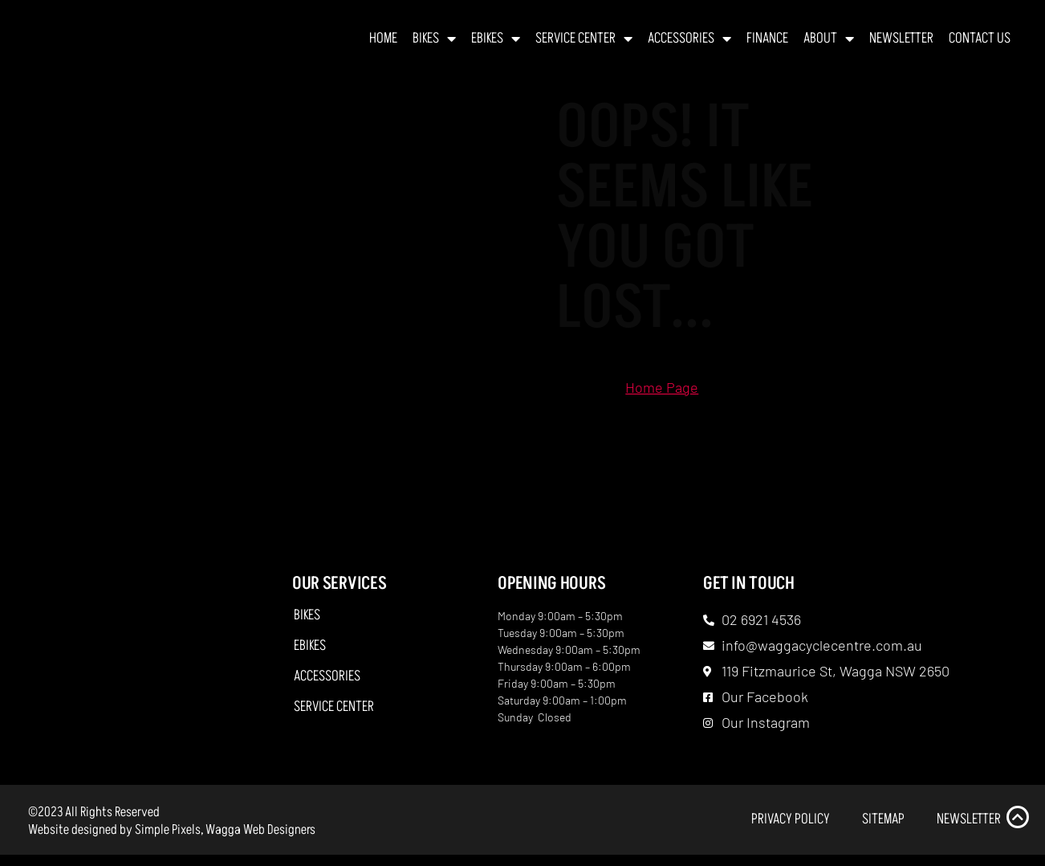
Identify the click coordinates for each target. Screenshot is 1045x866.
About (828, 44)
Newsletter (901, 44)
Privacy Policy (790, 829)
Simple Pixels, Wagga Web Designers (225, 840)
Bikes (434, 44)
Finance (767, 44)
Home (383, 44)
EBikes (495, 44)
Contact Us (979, 44)
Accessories (689, 44)
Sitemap (883, 829)
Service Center (583, 44)
